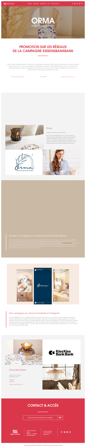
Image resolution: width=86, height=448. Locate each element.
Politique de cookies (58, 445)
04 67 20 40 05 (48, 431)
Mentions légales (38, 445)
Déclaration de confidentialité (48, 445)
